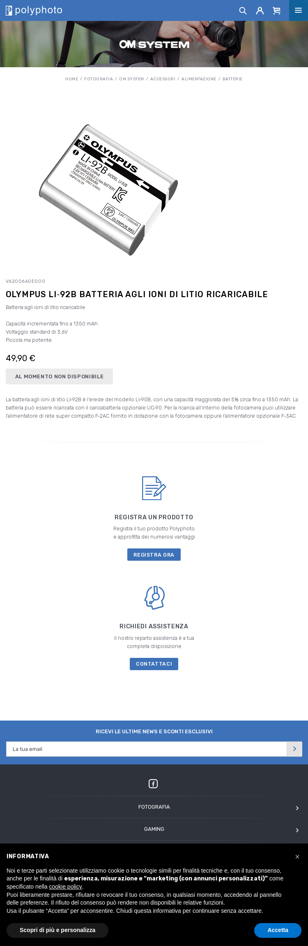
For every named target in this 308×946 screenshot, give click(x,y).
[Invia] (294, 749)
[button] (297, 856)
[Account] (260, 10)
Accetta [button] (277, 930)
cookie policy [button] (65, 886)
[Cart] (276, 10)
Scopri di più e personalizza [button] (57, 930)
